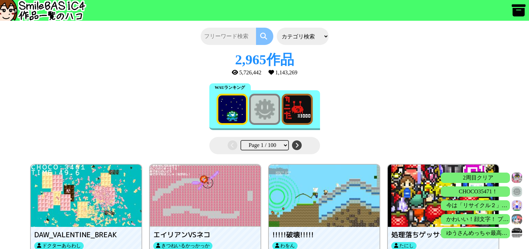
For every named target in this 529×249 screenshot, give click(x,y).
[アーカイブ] (519, 14)
